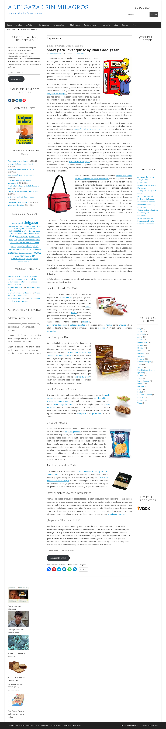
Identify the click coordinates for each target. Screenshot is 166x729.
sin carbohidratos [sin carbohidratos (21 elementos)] (23, 257)
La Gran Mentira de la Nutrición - (20, 293)
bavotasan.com (152, 725)
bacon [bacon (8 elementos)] (16, 228)
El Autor (29, 25)
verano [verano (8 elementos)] (29, 261)
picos (71, 404)
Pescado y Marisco (144, 395)
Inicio (9, 25)
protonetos (51, 331)
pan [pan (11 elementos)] (37, 243)
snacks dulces (66, 297)
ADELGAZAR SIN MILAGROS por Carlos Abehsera (39, 725)
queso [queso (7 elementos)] (30, 253)
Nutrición (69, 46)
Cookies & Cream (82, 377)
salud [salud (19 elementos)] (22, 255)
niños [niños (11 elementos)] (38, 239)
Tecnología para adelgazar (18, 161)
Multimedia (75, 25)
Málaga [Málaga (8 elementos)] (27, 240)
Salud (139, 364)
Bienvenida (141, 215)
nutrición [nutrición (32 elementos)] (15, 242)
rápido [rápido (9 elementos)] (16, 256)
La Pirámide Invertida (145, 196)
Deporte (140, 345)
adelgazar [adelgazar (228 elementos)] (30, 222)
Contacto (106, 25)
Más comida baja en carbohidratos (21, 175)
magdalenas (52, 325)
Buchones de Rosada (145, 199)
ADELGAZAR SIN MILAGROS (48, 7)
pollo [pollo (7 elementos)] (30, 249)
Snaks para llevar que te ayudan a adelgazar (83, 50)
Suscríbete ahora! (58, 557)
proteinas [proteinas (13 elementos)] (37, 249)
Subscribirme (16, 79)
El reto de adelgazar (145, 218)
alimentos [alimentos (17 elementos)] (29, 226)
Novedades (59, 46)
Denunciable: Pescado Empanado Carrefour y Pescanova (146, 205)
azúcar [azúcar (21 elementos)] (37, 226)
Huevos (140, 384)
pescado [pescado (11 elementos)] (12, 249)
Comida (140, 340)
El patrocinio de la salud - (17, 298)
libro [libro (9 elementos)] (15, 240)
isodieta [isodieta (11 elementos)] (37, 237)
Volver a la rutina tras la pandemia (21, 169)
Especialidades (143, 381)
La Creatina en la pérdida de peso (21, 197)
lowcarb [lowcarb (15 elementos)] (21, 239)
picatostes (97, 413)
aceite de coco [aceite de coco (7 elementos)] (16, 223)
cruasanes (86, 322)
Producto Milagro (144, 362)
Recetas (125, 25)
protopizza (82, 413)
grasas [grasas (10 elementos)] (31, 237)
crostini (55, 404)
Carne (139, 378)
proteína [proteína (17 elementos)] (12, 253)
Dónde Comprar (90, 25)
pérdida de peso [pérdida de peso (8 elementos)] (22, 253)
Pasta (139, 392)
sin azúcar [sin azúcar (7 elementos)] (28, 256)
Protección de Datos (29, 29)
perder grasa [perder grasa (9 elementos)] (16, 247)
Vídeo (139, 403)
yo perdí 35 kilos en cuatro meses (88, 129)
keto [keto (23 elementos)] (11, 239)
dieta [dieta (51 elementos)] (12, 236)
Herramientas (58, 25)
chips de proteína (73, 431)
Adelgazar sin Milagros (56, 93)
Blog (116, 25)
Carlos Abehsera (55, 54)
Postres (140, 397)
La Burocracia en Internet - (18, 282)
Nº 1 (134, 25)
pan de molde (100, 398)
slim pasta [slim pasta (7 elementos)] (29, 259)
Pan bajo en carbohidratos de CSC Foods (23, 191)
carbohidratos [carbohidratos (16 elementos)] (15, 230)
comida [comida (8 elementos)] (25, 233)
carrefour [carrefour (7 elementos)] (24, 231)
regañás (63, 404)
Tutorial (140, 367)
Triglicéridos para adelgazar (18, 202)
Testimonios (44, 25)
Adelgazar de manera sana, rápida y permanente (145, 180)
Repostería (141, 400)
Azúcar (140, 337)
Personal (140, 359)
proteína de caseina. (116, 514)
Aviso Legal (11, 29)
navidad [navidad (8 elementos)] (33, 240)
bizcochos (62, 325)
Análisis (140, 331)
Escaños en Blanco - (15, 287)
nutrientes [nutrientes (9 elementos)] (25, 243)
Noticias (140, 348)
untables (122, 325)
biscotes (81, 325)
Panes (139, 389)
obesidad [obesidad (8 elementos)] (32, 243)
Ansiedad (141, 334)
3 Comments (79, 54)
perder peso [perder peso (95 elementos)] (30, 246)
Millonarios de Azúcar (16, 205)
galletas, (73, 325)
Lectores (140, 386)
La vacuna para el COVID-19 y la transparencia (15, 687)
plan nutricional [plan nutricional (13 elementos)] (22, 249)
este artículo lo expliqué (79, 161)
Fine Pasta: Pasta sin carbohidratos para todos (16, 714)
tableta (109, 325)
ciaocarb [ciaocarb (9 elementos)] (32, 231)
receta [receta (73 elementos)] (37, 252)
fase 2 (74, 312)
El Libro (19, 25)
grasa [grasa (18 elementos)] (25, 236)
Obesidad (79, 46)
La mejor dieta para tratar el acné (20, 164)
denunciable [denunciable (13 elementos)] (34, 233)
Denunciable (142, 342)
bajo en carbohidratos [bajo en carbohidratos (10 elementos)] (27, 228)
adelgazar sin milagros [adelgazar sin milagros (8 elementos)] (16, 226)
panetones (102, 328)
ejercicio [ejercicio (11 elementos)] (19, 237)
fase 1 (88, 306)
